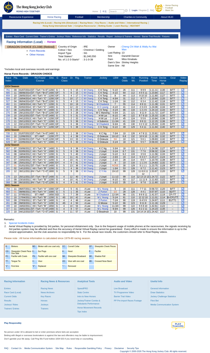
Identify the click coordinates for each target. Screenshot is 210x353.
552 (8, 197)
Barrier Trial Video (122, 296)
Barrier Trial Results (150, 36)
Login (134, 10)
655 (8, 139)
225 (8, 211)
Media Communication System (164, 304)
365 (8, 107)
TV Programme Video (124, 292)
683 (8, 191)
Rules (69, 348)
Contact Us (16, 348)
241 (8, 168)
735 (8, 133)
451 (8, 203)
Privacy (108, 348)
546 (8, 154)
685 (8, 93)
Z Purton (103, 191)
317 (8, 110)
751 (8, 90)
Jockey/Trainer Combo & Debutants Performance (88, 302)
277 (8, 165)
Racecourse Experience (21, 17)
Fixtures (165, 36)
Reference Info (79, 36)
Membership (103, 17)
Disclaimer (119, 348)
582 (8, 151)
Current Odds (31, 36)
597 (8, 194)
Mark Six (169, 10)
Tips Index (82, 311)
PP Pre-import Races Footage (128, 300)
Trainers (44, 308)
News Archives (47, 292)
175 (8, 121)
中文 (105, 11)
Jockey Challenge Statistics (163, 296)
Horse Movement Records (89, 307)
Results (101, 36)
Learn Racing (121, 26)
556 (8, 98)
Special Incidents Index (21, 223)
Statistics (91, 36)
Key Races (100, 23)
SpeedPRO (82, 288)
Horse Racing (171, 5)
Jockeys (44, 304)
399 (8, 206)
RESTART (135, 26)
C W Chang (87, 90)
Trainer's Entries (47, 36)
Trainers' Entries (11, 308)
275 (8, 112)
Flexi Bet (154, 300)
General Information (159, 288)
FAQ (152, 10)
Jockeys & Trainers (123, 36)
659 (8, 95)
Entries (8, 36)
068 (8, 182)
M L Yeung (102, 189)
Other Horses (37, 54)
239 (8, 115)
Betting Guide (105, 26)
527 (8, 101)
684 (8, 136)
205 (8, 171)
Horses (136, 36)
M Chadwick (103, 104)
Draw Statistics (157, 292)
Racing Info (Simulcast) (65, 23)
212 (8, 118)
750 (8, 189)
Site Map (60, 348)
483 (8, 157)
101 (8, 127)
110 (8, 179)
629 (8, 142)
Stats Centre (83, 292)
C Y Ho (102, 171)
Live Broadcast (121, 288)
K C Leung (102, 107)
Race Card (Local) (12, 292)
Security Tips (133, 348)
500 (8, 200)
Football (169, 8)
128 (8, 124)
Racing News (86, 23)
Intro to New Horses (86, 296)
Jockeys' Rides (63, 36)
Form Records (37, 50)
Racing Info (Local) (42, 23)
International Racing (137, 23)
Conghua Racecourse (85, 26)
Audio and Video (116, 23)
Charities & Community (135, 17)
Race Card (18, 36)
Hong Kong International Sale (57, 26)
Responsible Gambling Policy (88, 348)
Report (109, 36)
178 (8, 176)
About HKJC (167, 17)
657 (8, 148)
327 (8, 209)
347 (8, 162)
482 (8, 104)
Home (95, 11)
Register (143, 10)
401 (8, 160)
